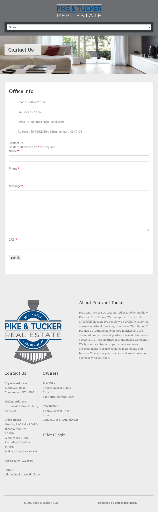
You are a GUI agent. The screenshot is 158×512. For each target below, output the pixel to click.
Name (14, 151)
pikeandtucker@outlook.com (45, 121)
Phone (14, 168)
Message (16, 186)
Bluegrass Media (126, 503)
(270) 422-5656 (23, 460)
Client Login (54, 434)
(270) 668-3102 (61, 388)
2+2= (13, 239)
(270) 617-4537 (61, 410)
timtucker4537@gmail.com (60, 419)
